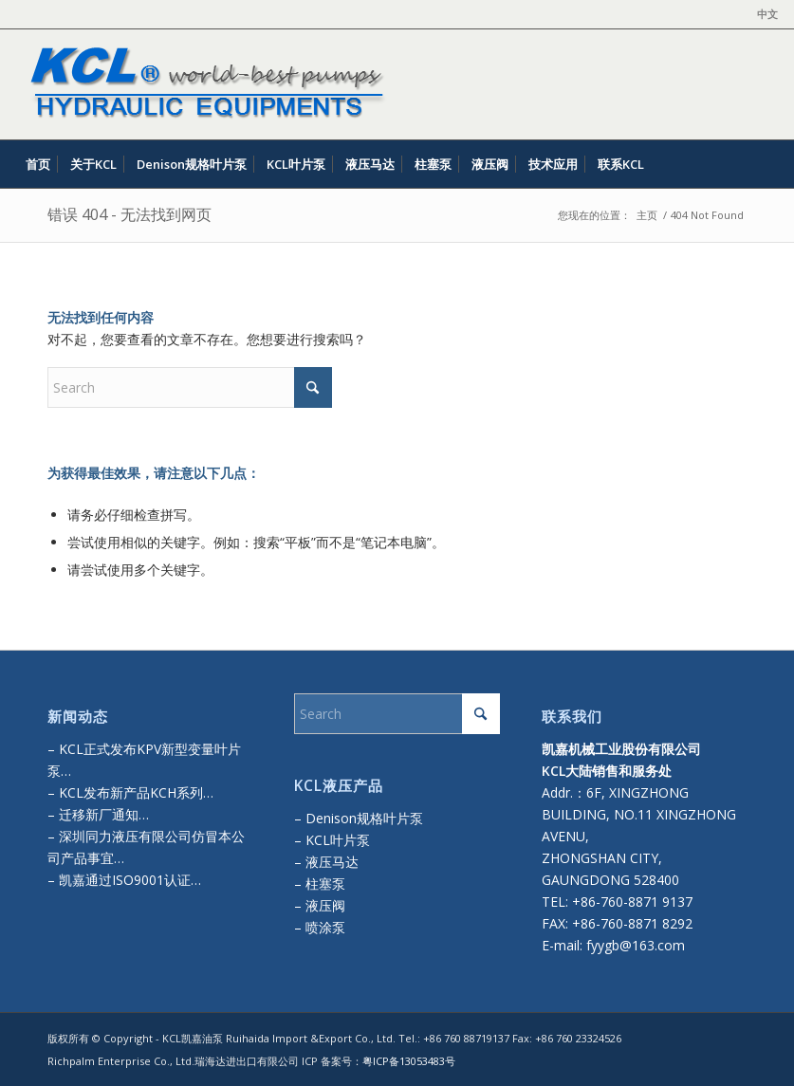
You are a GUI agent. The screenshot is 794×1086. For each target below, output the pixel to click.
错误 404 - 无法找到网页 (129, 214)
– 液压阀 (319, 905)
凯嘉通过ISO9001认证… (128, 880)
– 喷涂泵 (319, 927)
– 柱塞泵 (319, 883)
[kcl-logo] (203, 84)
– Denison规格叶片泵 (358, 818)
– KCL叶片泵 (332, 840)
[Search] (767, 164)
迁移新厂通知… (104, 814)
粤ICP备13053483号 (408, 1061)
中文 (767, 14)
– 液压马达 (326, 862)
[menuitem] (763, 14)
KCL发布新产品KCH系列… (136, 792)
